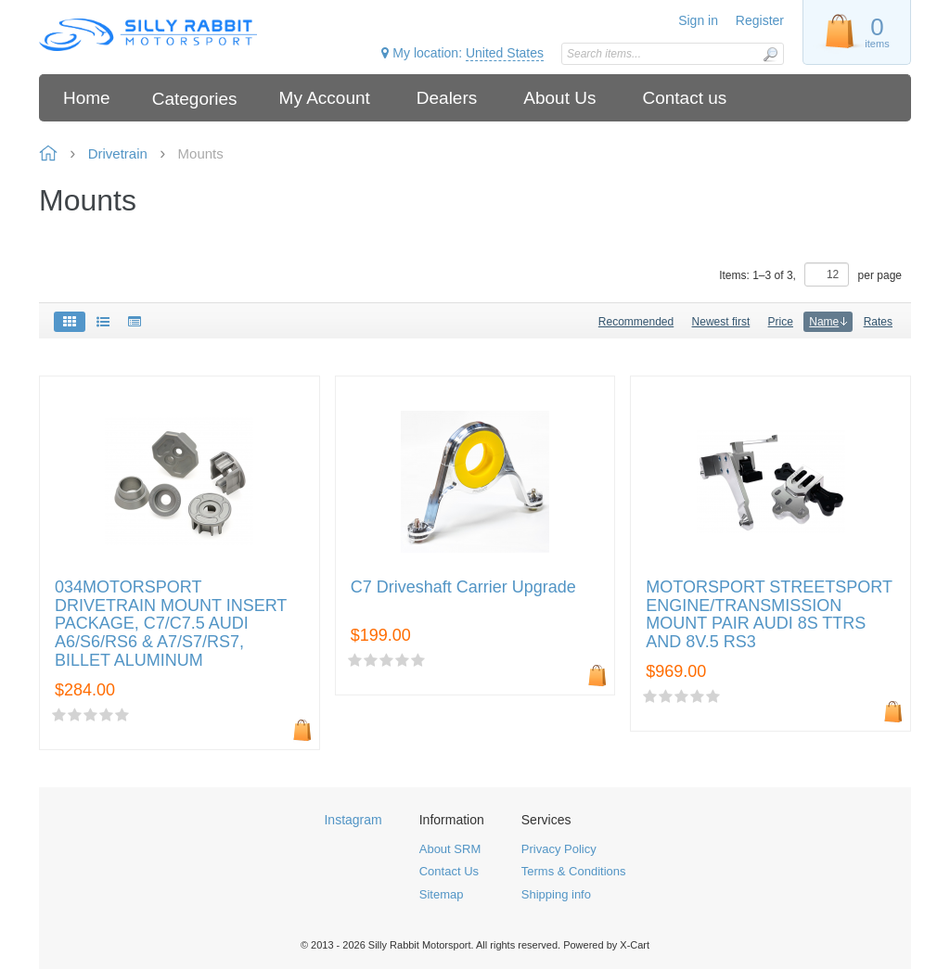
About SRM (450, 849)
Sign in (698, 20)
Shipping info (556, 894)
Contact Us (449, 871)
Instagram (352, 819)
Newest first (721, 321)
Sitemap (441, 894)
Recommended (636, 321)
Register (760, 20)
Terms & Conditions (573, 871)
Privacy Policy (559, 849)
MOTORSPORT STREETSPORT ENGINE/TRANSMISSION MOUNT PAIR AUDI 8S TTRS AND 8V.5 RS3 (769, 615)
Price (780, 321)
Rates (878, 321)
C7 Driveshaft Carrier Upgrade (463, 587)
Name (828, 321)
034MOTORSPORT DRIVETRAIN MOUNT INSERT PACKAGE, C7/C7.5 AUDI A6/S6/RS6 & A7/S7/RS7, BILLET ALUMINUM (171, 624)
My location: (462, 53)
